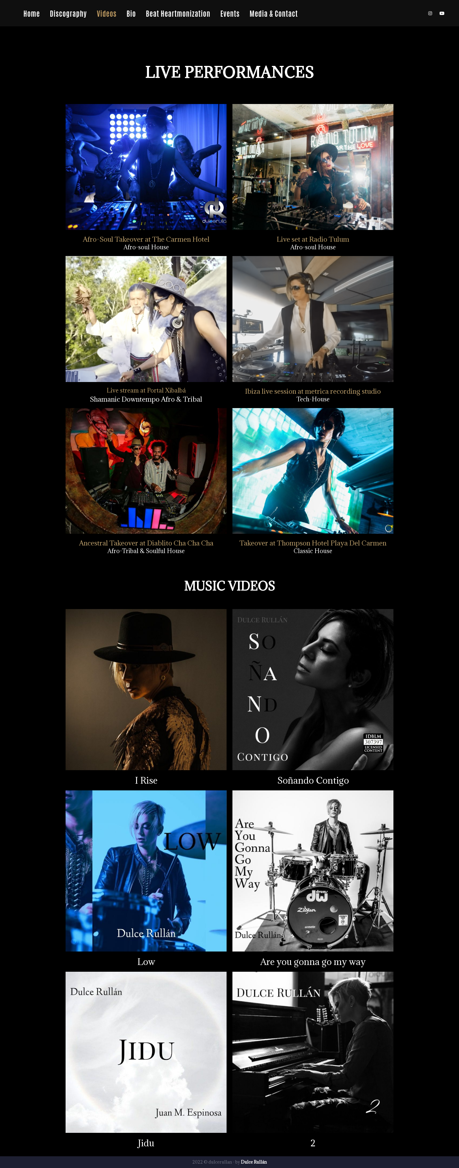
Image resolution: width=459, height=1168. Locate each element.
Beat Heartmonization (178, 13)
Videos (107, 13)
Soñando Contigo (313, 780)
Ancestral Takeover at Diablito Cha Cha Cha (146, 542)
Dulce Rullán (254, 1162)
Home (31, 13)
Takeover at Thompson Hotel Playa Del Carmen (312, 542)
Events (230, 13)
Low (146, 961)
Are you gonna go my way (313, 961)
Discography (68, 13)
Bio (131, 13)
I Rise (146, 780)
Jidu (146, 1143)
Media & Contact (274, 13)
